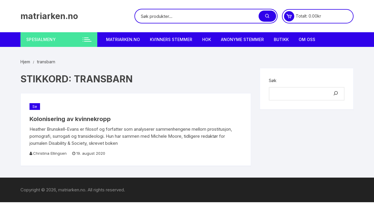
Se (34, 106)
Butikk (281, 39)
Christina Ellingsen (50, 153)
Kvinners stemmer (171, 39)
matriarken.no (49, 16)
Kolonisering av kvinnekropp (70, 118)
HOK (206, 39)
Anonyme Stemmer (242, 39)
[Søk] (335, 93)
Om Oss (307, 39)
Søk (272, 80)
